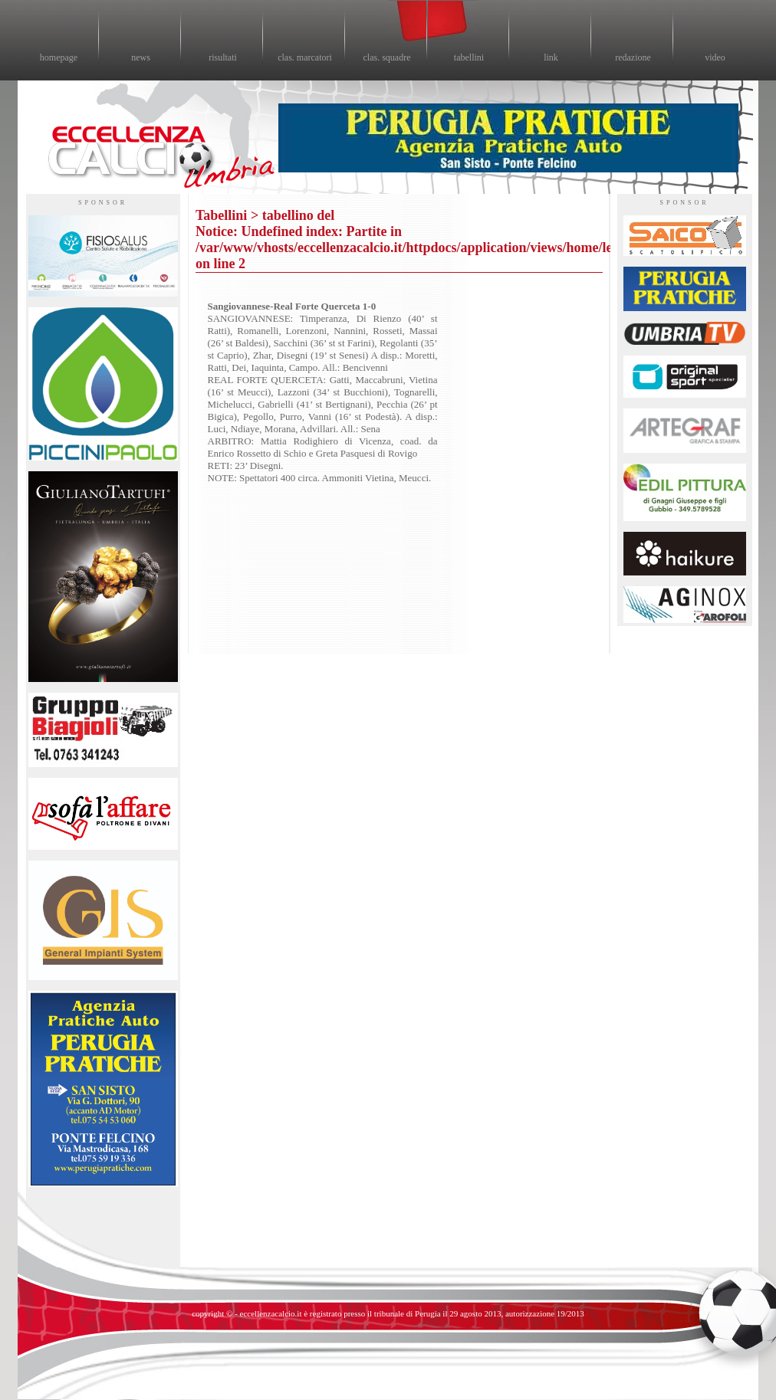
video (715, 57)
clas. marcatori (305, 57)
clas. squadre (387, 57)
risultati (223, 57)
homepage (58, 57)
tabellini (469, 57)
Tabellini (221, 215)
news (140, 57)
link (551, 57)
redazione (633, 57)
